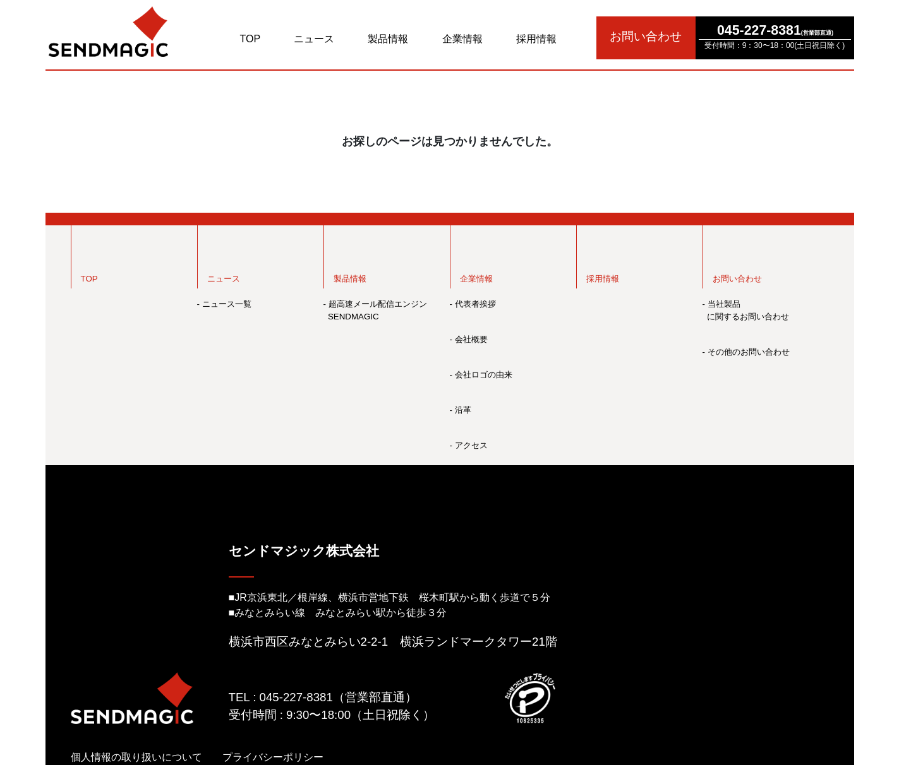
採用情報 (536, 38)
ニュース (314, 38)
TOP (250, 38)
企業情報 (462, 38)
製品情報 (388, 38)
